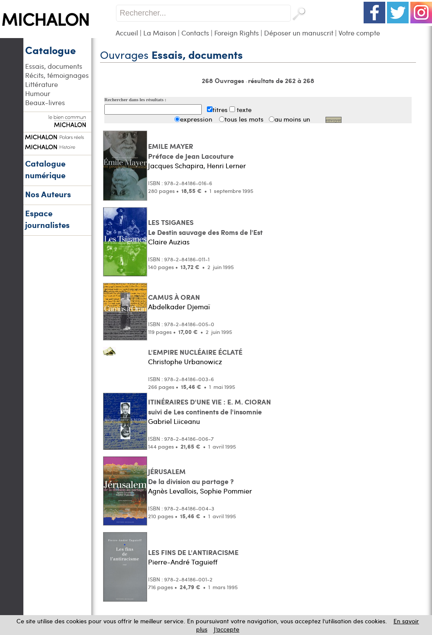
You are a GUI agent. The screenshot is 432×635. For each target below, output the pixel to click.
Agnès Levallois (172, 490)
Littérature (41, 84)
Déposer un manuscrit (298, 32)
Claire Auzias (169, 241)
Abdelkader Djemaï (179, 306)
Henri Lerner (226, 165)
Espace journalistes (47, 219)
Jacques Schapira (175, 165)
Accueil (127, 32)
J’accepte (226, 629)
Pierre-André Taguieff (182, 561)
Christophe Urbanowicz (185, 361)
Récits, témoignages (57, 75)
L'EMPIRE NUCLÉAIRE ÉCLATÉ (195, 352)
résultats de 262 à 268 (281, 80)
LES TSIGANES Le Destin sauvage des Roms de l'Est (205, 227)
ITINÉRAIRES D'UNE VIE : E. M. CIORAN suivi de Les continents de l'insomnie (209, 407)
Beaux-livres (45, 102)
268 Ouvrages (224, 80)
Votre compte (359, 32)
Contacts (195, 32)
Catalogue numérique (45, 169)
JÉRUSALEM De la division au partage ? (191, 476)
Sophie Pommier (226, 490)
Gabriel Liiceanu (174, 421)
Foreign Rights (236, 32)
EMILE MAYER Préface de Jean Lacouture (191, 151)
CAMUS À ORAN (174, 297)
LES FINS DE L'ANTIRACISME (193, 552)
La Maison (159, 32)
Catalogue (50, 49)
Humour (37, 93)
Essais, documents (53, 66)
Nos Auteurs (48, 194)
